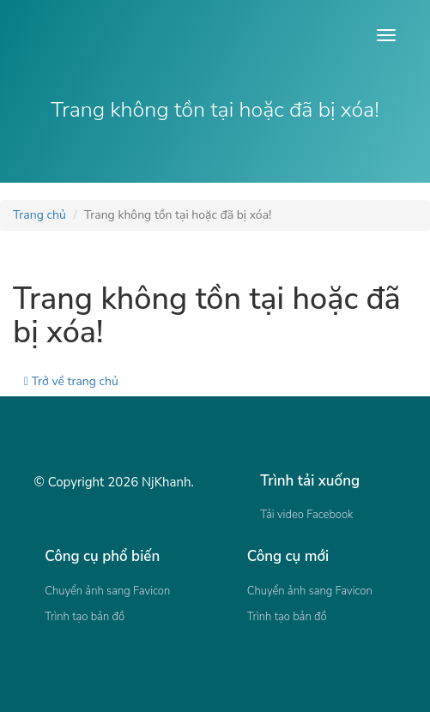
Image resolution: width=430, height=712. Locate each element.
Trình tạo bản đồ (84, 617)
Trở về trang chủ (71, 381)
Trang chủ (39, 215)
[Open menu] (386, 35)
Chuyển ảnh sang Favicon (107, 591)
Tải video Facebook (306, 514)
